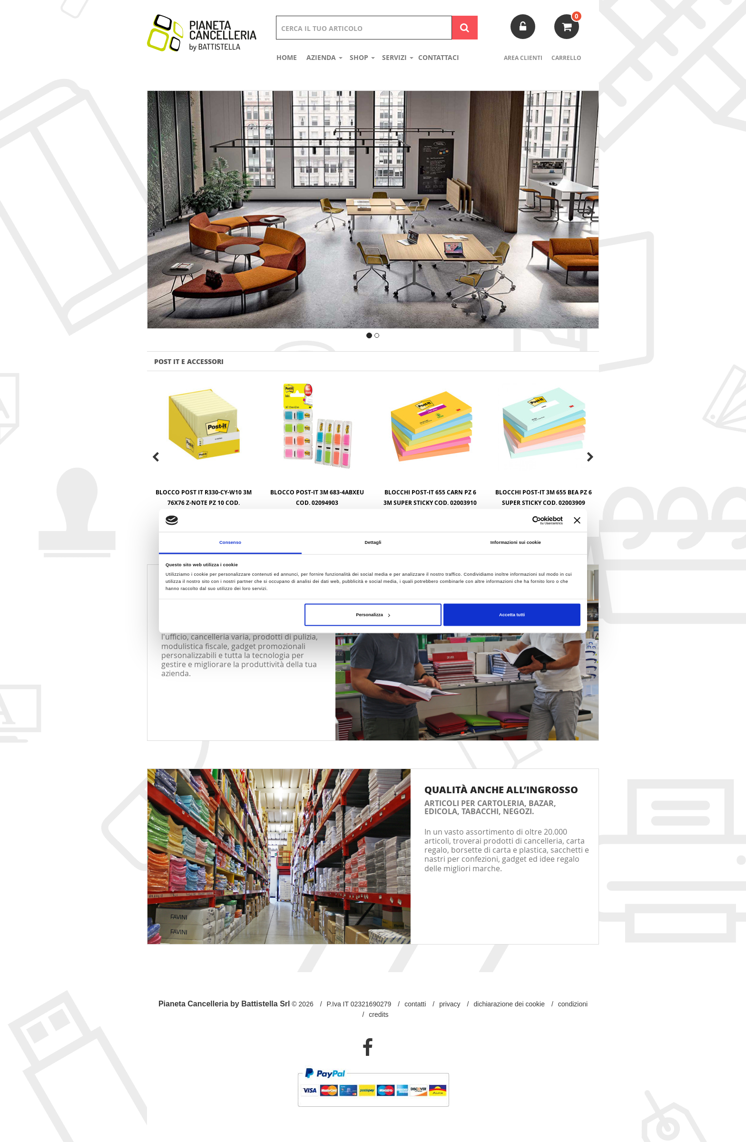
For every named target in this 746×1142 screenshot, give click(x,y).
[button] (175, 218)
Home (286, 57)
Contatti (415, 1004)
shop (362, 57)
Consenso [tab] (230, 542)
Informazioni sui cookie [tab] (516, 542)
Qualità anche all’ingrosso (501, 789)
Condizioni (573, 1004)
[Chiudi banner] (577, 520)
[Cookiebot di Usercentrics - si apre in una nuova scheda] (521, 520)
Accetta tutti (512, 614)
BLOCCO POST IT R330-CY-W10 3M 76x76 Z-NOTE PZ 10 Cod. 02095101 (204, 502)
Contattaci (438, 57)
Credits (378, 1014)
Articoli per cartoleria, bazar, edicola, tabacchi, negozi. (490, 807)
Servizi (397, 57)
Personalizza (373, 614)
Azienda (324, 57)
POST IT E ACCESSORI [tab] (189, 361)
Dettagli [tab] (372, 542)
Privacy (449, 1004)
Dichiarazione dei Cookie (509, 1004)
